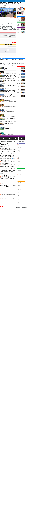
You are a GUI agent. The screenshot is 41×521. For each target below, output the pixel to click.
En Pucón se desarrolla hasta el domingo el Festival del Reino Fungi (9, 114)
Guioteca (19, 207)
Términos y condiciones (20, 206)
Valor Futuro (17, 207)
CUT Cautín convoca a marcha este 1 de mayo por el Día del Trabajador (8, 152)
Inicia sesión (11, 36)
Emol (15, 207)
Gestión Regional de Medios (10, 206)
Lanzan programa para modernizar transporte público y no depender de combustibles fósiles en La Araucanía (10, 90)
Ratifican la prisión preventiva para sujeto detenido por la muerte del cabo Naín (8, 163)
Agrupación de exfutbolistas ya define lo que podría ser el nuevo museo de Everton (18, 93)
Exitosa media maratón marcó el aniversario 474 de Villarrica (8, 189)
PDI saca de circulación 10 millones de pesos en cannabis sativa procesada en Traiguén (10, 67)
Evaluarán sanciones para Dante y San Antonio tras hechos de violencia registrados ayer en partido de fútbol (8, 193)
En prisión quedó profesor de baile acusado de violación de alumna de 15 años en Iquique (18, 69)
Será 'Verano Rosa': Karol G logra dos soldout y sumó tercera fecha (18, 18)
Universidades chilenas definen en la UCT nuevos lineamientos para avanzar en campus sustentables (8, 171)
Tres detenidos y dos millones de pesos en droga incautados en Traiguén (7, 144)
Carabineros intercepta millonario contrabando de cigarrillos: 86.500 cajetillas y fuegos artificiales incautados (8, 178)
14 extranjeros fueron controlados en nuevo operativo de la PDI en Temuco (7, 148)
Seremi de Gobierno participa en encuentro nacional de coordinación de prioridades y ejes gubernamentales (10, 124)
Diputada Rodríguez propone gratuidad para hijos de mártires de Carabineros (18, 81)
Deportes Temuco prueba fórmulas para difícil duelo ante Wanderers (9, 132)
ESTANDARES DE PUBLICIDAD (24, 206)
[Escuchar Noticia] (7, 5)
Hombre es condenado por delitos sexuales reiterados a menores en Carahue (9, 72)
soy (3, 83)
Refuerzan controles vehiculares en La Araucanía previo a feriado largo (10, 81)
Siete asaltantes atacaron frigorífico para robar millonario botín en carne (18, 78)
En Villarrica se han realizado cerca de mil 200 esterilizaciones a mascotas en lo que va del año (10, 100)
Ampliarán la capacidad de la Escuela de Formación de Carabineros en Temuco (8, 186)
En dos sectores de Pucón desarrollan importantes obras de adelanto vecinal (10, 104)
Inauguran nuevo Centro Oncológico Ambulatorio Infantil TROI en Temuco (10, 85)
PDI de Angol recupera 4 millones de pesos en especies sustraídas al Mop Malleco (10, 119)
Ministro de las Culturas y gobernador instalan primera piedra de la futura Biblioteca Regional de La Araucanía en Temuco (8, 156)
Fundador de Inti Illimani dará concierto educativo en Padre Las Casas (8, 182)
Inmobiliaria (21, 207)
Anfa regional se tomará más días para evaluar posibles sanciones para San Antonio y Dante (7, 167)
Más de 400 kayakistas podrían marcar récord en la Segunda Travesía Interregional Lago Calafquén (10, 95)
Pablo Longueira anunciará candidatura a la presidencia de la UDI (18, 90)
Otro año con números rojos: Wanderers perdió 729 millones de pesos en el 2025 (19, 26)
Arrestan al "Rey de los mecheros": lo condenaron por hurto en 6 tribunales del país (19, 84)
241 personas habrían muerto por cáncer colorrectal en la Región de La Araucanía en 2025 (10, 110)
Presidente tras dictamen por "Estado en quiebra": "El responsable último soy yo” (18, 33)
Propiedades (23, 207)
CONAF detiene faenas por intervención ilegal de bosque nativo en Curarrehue (10, 76)
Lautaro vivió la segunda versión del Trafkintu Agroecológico (9, 128)
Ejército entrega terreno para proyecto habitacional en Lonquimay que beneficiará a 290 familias (8, 197)
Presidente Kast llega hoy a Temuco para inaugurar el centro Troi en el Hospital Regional (8, 160)
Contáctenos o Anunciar (15, 206)
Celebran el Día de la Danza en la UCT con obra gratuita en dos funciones (7, 175)
